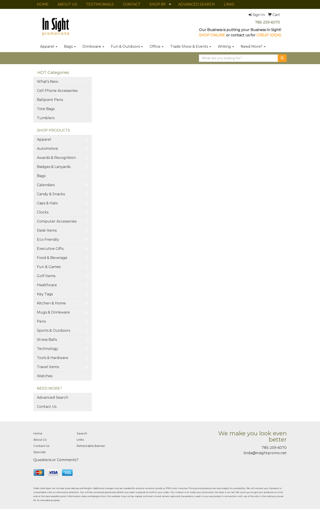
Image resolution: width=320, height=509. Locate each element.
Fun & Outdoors (127, 46)
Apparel (48, 46)
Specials (39, 452)
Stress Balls (47, 339)
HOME (43, 4)
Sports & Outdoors (53, 330)
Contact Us (46, 406)
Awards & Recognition (56, 158)
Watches (44, 376)
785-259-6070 (267, 22)
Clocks (42, 212)
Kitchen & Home (51, 303)
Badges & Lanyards (53, 167)
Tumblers (45, 118)
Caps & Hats (47, 203)
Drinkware (93, 46)
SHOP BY (157, 4)
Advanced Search (52, 397)
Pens (41, 321)
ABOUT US (67, 4)
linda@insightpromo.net (265, 453)
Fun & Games (49, 267)
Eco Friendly (48, 239)
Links (80, 439)
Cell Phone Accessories (57, 91)
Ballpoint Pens (50, 100)
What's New (47, 81)
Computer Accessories (56, 221)
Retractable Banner (91, 446)
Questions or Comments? (55, 460)
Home (37, 433)
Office (157, 46)
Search (82, 433)
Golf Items (46, 276)
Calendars (46, 185)
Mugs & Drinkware (53, 312)
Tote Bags (46, 109)
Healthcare (47, 285)
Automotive (47, 148)
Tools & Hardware (52, 358)
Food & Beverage (52, 258)
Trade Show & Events (190, 46)
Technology (47, 349)
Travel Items (48, 367)
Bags (70, 46)
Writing (226, 46)
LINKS (229, 4)
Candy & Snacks (51, 194)
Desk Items (47, 230)
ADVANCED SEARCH (196, 4)
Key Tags (45, 294)
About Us (39, 439)
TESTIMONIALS (100, 4)
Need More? (253, 46)
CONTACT (131, 4)
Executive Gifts (50, 249)
